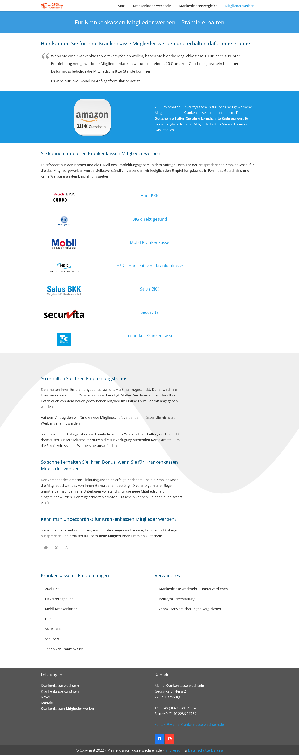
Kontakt (47, 702)
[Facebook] (159, 739)
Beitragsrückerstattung (177, 599)
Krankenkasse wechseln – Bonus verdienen (193, 588)
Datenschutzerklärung (205, 750)
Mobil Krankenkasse (149, 242)
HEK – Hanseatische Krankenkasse (149, 265)
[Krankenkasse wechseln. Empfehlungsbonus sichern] (52, 5)
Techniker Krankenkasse (149, 335)
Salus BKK (149, 289)
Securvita (150, 312)
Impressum (174, 750)
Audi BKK (149, 196)
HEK (48, 619)
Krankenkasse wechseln (60, 685)
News (45, 697)
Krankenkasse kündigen (60, 691)
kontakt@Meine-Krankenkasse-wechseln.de (189, 724)
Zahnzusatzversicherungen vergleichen (190, 608)
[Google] (169, 739)
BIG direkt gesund (149, 219)
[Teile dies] (46, 547)
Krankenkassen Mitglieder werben (68, 708)
